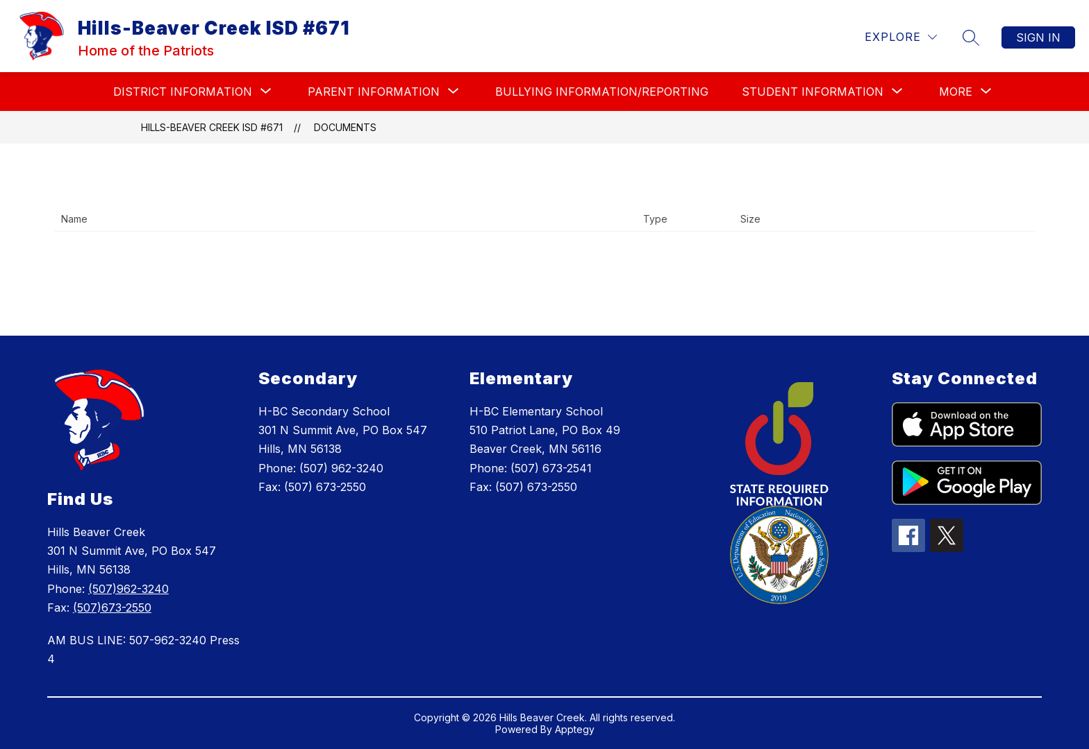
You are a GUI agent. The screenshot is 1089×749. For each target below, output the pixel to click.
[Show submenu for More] (955, 91)
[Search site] (971, 37)
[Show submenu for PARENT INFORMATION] (374, 91)
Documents (345, 127)
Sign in (1038, 37)
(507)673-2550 (112, 607)
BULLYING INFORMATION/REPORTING (601, 91)
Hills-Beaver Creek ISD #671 (212, 127)
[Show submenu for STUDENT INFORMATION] (812, 91)
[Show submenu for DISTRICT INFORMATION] (182, 91)
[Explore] (900, 37)
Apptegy (575, 729)
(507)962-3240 (128, 589)
